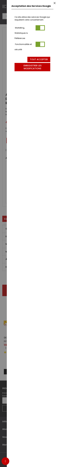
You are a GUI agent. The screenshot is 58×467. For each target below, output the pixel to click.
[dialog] (32, 233)
